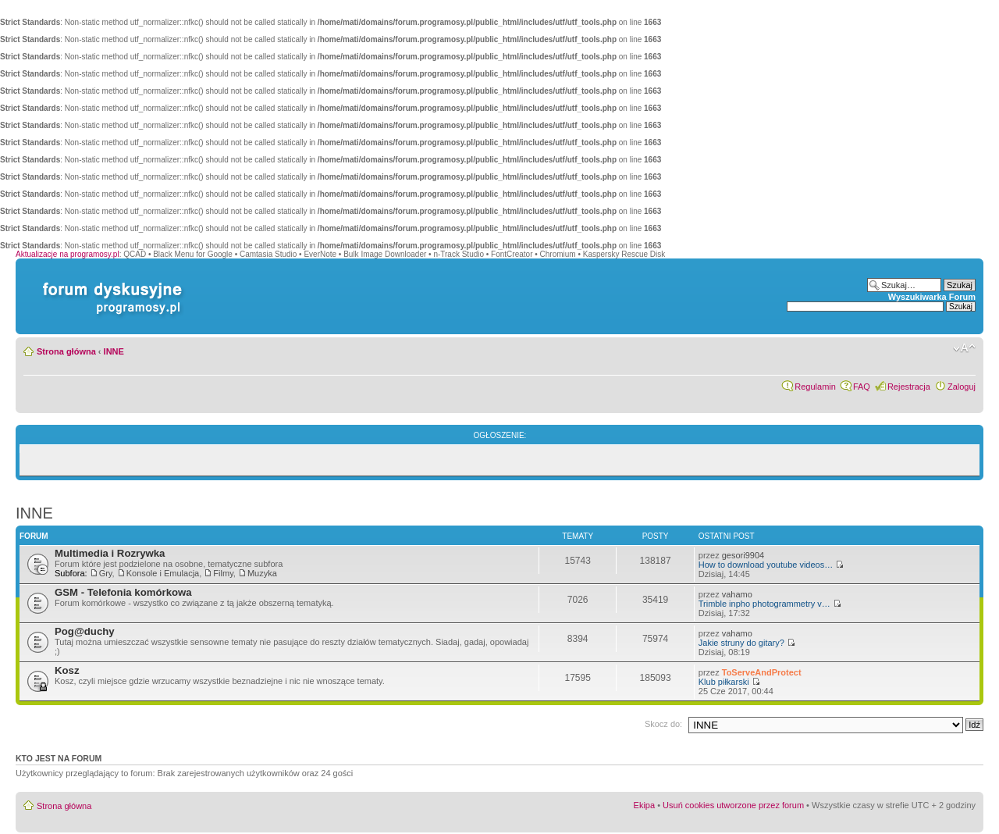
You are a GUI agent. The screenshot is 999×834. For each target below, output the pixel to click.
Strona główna (66, 351)
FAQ (861, 386)
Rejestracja (908, 386)
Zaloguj (961, 386)
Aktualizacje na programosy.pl (67, 254)
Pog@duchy (85, 631)
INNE (114, 351)
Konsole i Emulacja (163, 573)
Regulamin (815, 386)
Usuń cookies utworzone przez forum (733, 805)
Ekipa (645, 805)
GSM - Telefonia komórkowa (123, 592)
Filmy (223, 573)
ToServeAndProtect (762, 672)
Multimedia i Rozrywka (110, 553)
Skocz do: (663, 724)
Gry (105, 573)
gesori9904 (743, 555)
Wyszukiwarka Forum (932, 296)
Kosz (67, 670)
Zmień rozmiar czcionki (964, 348)
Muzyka (262, 573)
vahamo (737, 594)
